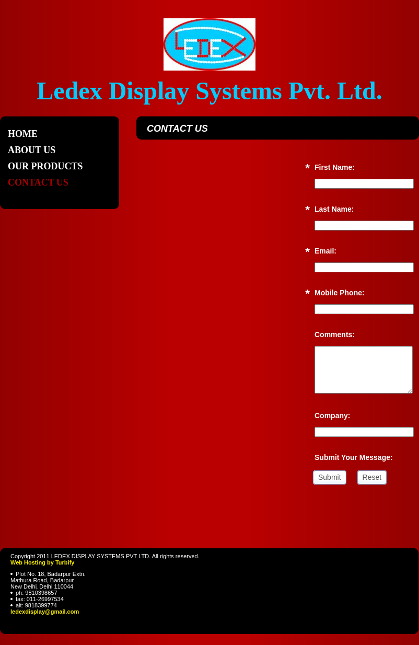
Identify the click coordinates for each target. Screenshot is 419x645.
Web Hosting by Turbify (42, 562)
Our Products (45, 166)
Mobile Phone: (340, 293)
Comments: (335, 334)
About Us (31, 150)
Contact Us (38, 182)
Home (23, 134)
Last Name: (334, 209)
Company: (332, 415)
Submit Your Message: (354, 457)
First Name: (335, 167)
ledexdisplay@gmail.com (44, 611)
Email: (325, 251)
